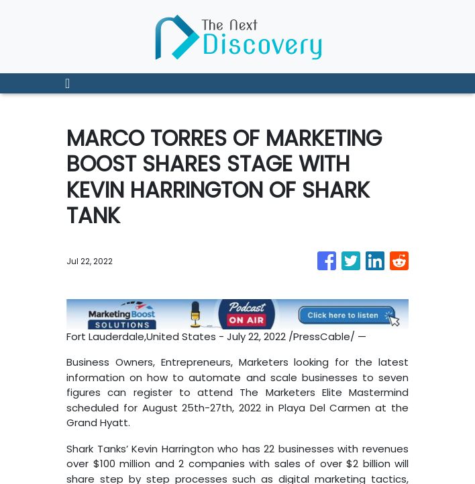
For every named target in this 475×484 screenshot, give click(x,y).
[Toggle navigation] (67, 83)
